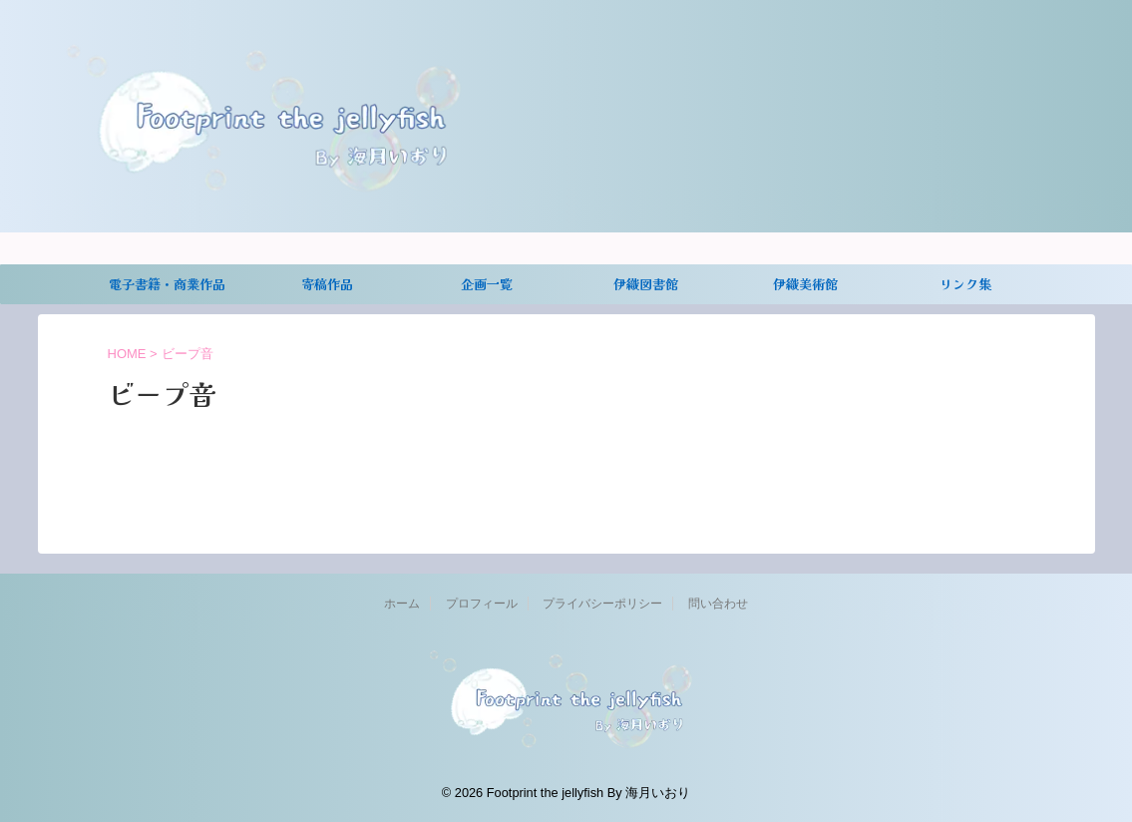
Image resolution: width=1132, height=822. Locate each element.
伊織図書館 (645, 283)
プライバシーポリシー (602, 604)
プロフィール (482, 604)
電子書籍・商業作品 (167, 283)
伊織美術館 (805, 283)
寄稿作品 (327, 283)
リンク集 (965, 283)
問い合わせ (718, 604)
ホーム (402, 604)
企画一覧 (487, 283)
